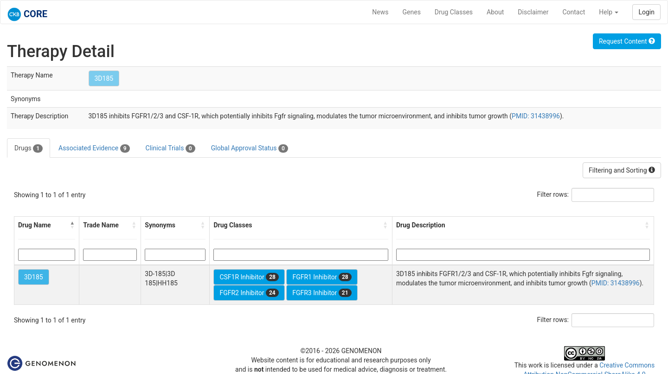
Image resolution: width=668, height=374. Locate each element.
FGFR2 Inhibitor (248, 293)
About (495, 12)
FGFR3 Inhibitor (321, 293)
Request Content (627, 41)
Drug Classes (454, 12)
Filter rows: (553, 194)
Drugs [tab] (28, 148)
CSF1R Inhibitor (248, 277)
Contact (573, 12)
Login (646, 12)
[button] (72, 225)
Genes (412, 12)
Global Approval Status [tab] (249, 148)
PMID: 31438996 (536, 116)
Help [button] (608, 12)
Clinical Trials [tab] (170, 148)
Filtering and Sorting (622, 170)
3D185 (104, 78)
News (380, 12)
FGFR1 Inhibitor (321, 277)
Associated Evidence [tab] (93, 148)
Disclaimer (533, 12)
